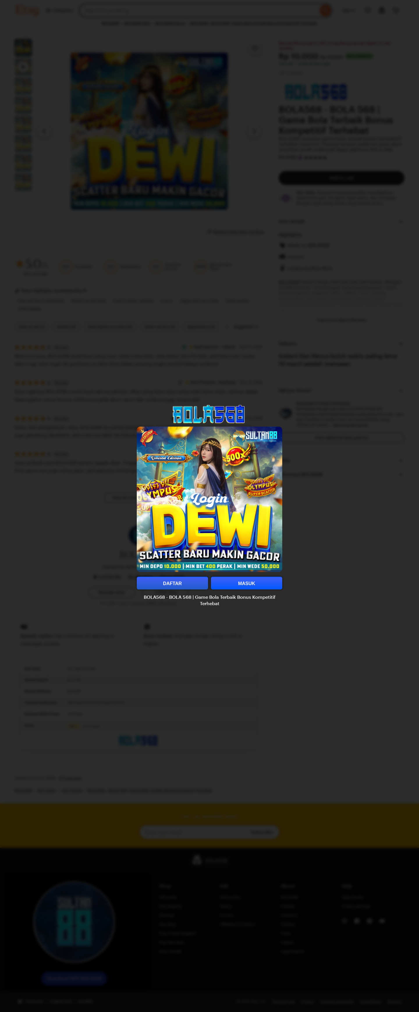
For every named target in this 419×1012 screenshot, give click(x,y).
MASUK (246, 583)
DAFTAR (172, 583)
